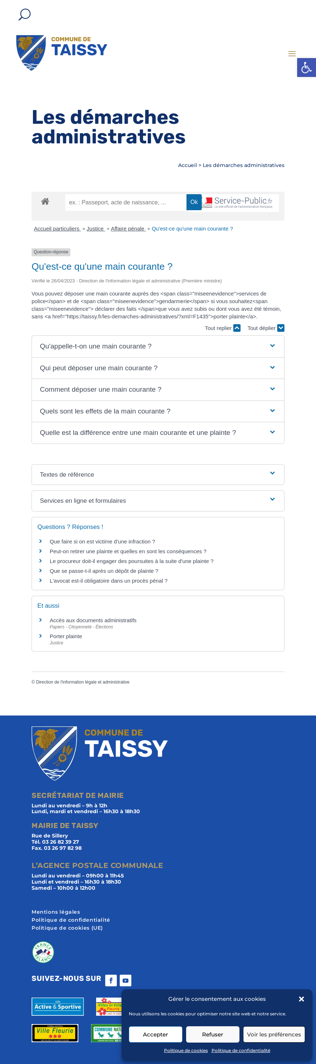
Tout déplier (265, 328)
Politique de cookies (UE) (67, 928)
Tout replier (223, 328)
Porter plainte (66, 636)
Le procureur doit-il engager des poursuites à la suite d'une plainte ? (132, 561)
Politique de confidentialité (241, 1050)
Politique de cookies (186, 1050)
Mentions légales (56, 912)
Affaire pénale (128, 228)
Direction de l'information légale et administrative (83, 682)
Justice (96, 228)
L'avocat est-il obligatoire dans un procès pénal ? (109, 581)
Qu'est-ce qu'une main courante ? (192, 228)
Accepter (155, 1034)
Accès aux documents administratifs (93, 620)
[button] (306, 67)
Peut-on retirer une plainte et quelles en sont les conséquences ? (128, 551)
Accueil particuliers (57, 228)
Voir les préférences (274, 1034)
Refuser (212, 1034)
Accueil (187, 165)
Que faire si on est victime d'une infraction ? (102, 541)
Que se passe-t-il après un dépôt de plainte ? (104, 571)
